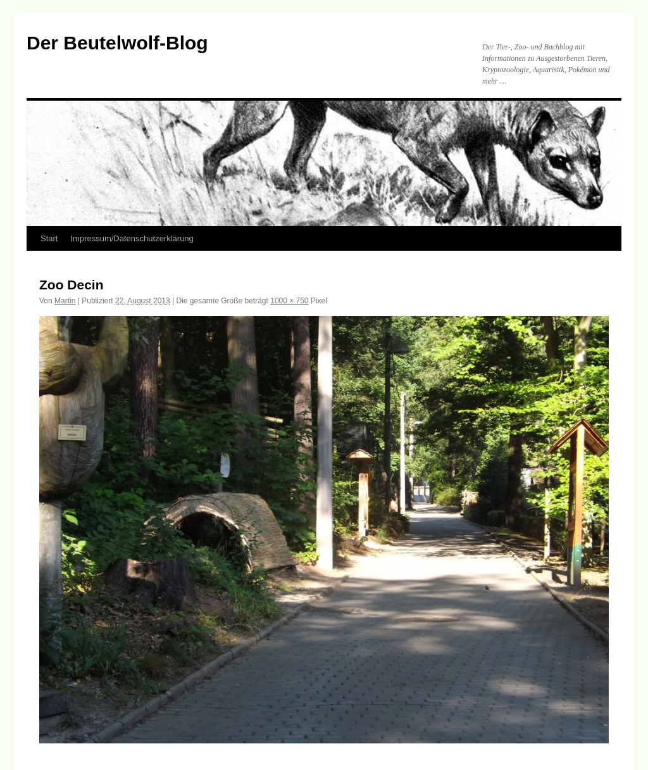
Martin (64, 300)
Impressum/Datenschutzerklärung (131, 238)
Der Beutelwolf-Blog (117, 42)
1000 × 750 (289, 300)
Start (49, 238)
